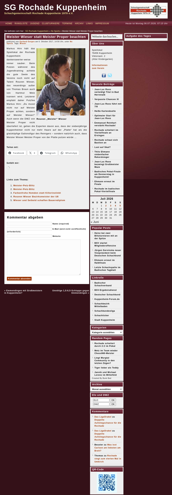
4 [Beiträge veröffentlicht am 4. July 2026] (115, 206)
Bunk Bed (107, 378)
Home (9, 23)
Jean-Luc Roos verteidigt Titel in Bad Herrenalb (106, 92)
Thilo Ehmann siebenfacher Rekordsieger (102, 154)
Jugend (34, 23)
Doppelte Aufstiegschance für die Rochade (107, 423)
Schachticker (101, 315)
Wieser (23, 43)
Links (89, 23)
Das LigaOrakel (102, 417)
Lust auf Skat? (102, 147)
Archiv (79, 23)
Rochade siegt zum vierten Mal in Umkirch (107, 458)
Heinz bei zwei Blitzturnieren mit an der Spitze (105, 236)
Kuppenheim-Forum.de (107, 299)
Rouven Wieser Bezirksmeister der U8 (36, 196)
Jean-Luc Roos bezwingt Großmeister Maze (106, 164)
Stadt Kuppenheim (104, 320)
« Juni (95, 222)
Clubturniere (51, 23)
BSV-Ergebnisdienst (105, 290)
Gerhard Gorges (27, 42)
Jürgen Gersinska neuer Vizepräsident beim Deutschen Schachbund (107, 253)
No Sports (55, 31)
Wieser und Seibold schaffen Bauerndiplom (39, 200)
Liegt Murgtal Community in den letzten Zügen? (104, 360)
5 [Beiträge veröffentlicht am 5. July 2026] (120, 206)
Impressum (102, 23)
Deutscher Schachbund (107, 294)
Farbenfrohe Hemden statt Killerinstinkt (37, 193)
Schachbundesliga (104, 311)
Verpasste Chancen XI (106, 99)
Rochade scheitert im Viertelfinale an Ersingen (106, 133)
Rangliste (21, 23)
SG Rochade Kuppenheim (55, 7)
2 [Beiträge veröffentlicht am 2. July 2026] (106, 206)
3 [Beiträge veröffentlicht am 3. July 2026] (110, 206)
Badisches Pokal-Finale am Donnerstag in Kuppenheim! (107, 174)
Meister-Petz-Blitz (24, 185)
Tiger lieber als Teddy (106, 368)
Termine (67, 23)
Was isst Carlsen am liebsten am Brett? (107, 448)
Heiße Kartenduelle (105, 111)
